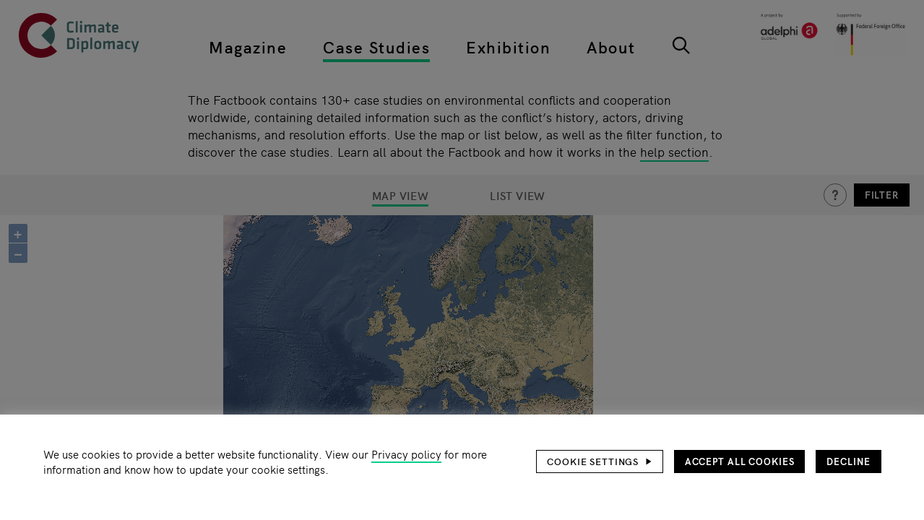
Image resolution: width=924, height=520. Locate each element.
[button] (599, 461)
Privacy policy (406, 454)
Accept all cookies (740, 461)
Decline (848, 461)
